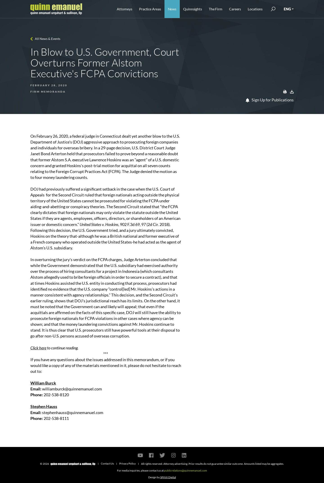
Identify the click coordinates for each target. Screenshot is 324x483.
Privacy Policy (127, 463)
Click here (38, 347)
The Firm (215, 9)
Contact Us (107, 463)
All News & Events (47, 39)
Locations (255, 9)
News (172, 9)
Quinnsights (192, 9)
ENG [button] (287, 9)
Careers (235, 9)
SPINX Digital (168, 477)
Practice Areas (150, 9)
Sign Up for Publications (270, 99)
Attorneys (124, 9)
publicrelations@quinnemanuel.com (185, 470)
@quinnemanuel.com (84, 412)
